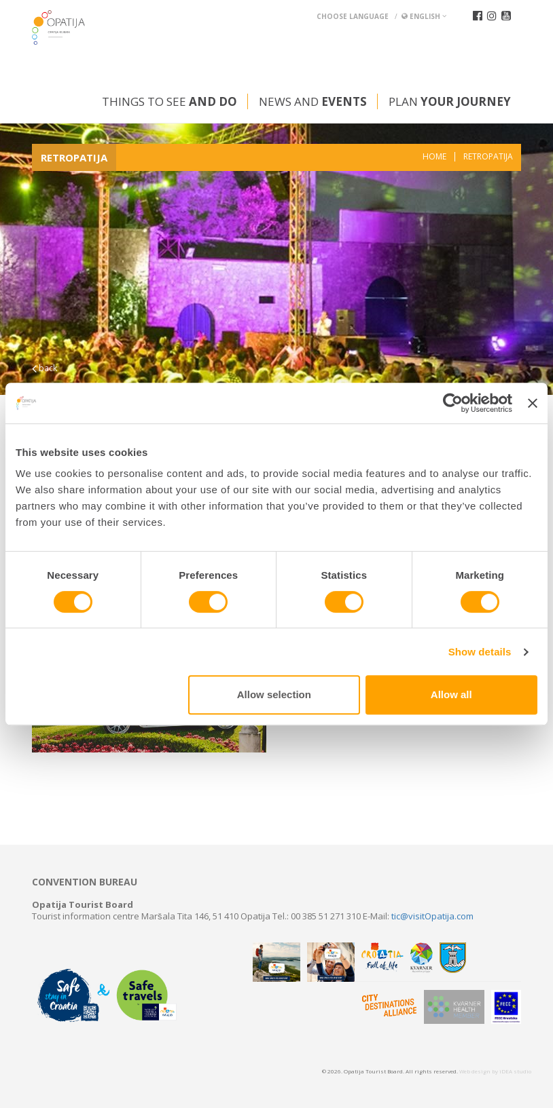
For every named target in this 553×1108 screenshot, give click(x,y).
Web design (474, 1071)
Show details (480, 651)
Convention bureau (84, 882)
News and (313, 101)
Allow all (451, 694)
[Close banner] (532, 403)
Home (434, 156)
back (44, 368)
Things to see (169, 101)
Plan (450, 101)
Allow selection (274, 694)
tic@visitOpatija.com (432, 916)
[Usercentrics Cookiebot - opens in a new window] (452, 403)
